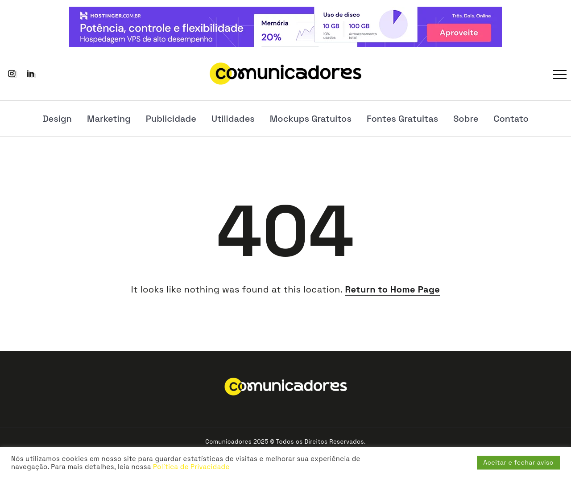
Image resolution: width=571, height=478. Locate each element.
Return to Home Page (392, 289)
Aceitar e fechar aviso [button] (518, 462)
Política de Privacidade (191, 467)
